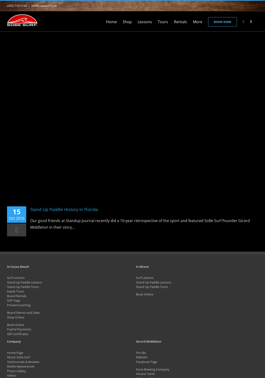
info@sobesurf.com (44, 6)
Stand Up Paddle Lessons (24, 282)
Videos (11, 375)
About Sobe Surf (18, 357)
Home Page (15, 353)
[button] (251, 21)
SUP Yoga (13, 300)
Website (141, 357)
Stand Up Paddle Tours (23, 287)
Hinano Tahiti (145, 374)
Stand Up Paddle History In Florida (64, 209)
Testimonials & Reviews (23, 362)
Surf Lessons (16, 278)
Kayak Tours (15, 291)
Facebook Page (146, 362)
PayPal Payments (19, 329)
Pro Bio (141, 353)
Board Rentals (16, 296)
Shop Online (15, 317)
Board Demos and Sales (23, 312)
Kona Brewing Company (152, 369)
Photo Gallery (16, 371)
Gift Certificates (17, 334)
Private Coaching (18, 305)
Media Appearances (20, 366)
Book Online (15, 325)
